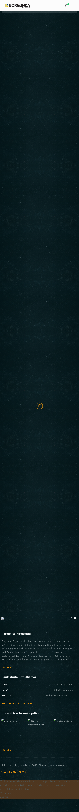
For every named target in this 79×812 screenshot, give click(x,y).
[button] (71, 750)
